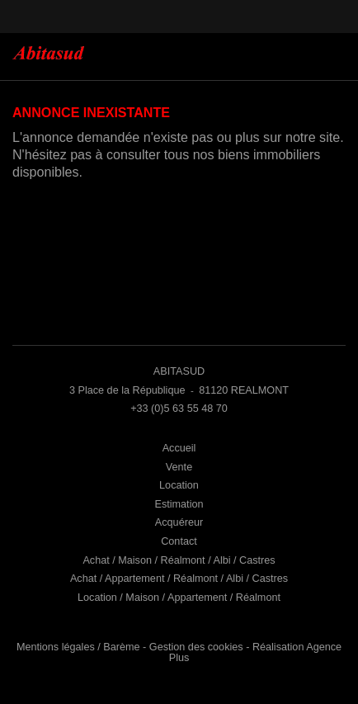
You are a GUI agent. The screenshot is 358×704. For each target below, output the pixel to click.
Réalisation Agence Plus (255, 652)
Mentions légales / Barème (78, 647)
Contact (179, 541)
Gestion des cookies (196, 647)
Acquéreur (179, 522)
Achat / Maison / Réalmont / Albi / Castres (178, 560)
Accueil (179, 448)
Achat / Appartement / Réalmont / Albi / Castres (179, 578)
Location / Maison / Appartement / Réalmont (179, 597)
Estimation (178, 504)
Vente (179, 467)
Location (179, 485)
